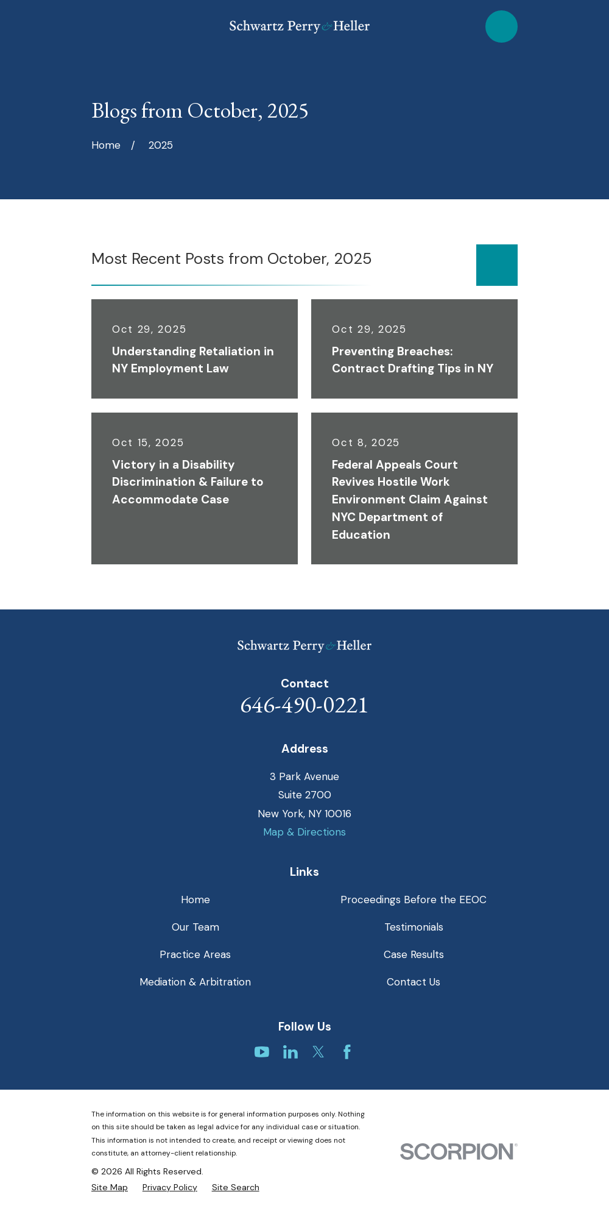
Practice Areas (195, 954)
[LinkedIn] (290, 1052)
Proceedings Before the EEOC (413, 899)
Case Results (414, 954)
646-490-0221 (304, 704)
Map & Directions (304, 832)
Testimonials (413, 927)
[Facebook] (347, 1052)
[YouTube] (262, 1052)
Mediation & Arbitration (195, 982)
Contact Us (413, 982)
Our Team (195, 927)
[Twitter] (318, 1052)
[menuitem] (109, 1188)
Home (195, 899)
